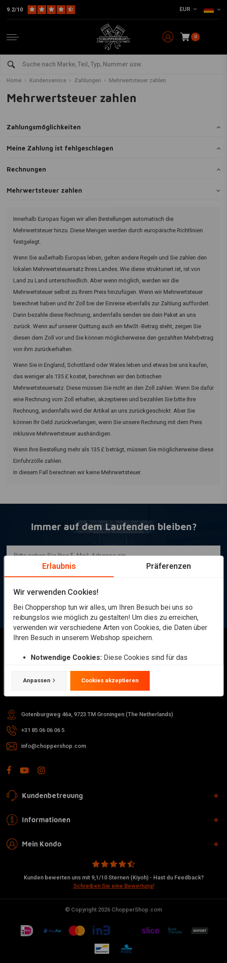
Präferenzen (168, 566)
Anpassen (38, 680)
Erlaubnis (59, 566)
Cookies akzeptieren (109, 680)
